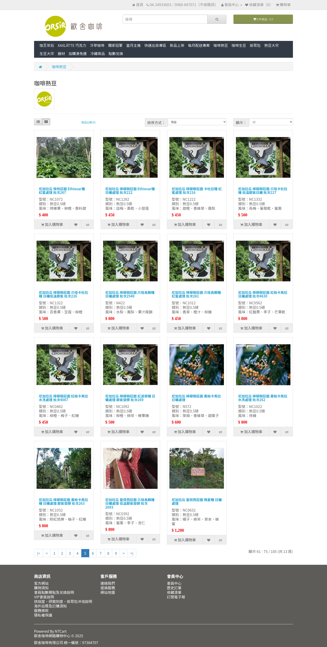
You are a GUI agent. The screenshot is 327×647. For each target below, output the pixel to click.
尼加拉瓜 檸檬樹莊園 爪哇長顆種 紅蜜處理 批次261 (196, 294)
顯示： (241, 122)
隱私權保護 (43, 615)
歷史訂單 (174, 587)
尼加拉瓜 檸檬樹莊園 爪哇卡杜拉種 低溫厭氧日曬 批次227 (262, 190)
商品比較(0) (88, 122)
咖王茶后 (47, 45)
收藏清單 (174, 592)
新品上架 (177, 45)
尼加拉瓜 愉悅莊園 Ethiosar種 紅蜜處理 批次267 (62, 190)
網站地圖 (108, 592)
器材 (61, 53)
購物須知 (41, 587)
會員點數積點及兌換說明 (54, 592)
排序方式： (156, 122)
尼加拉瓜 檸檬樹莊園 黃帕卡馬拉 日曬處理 (196, 398)
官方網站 (41, 583)
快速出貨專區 (155, 45)
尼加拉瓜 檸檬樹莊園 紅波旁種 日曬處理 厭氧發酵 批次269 (130, 398)
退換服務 (108, 587)
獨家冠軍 (115, 45)
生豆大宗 (47, 53)
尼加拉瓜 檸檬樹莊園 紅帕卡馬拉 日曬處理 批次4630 (262, 294)
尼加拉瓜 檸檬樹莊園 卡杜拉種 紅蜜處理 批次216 (197, 190)
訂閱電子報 (176, 597)
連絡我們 (108, 583)
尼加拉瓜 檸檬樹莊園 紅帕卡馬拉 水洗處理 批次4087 (63, 398)
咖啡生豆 (239, 45)
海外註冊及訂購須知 (50, 606)
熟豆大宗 (271, 45)
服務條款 (41, 610)
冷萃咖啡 (97, 45)
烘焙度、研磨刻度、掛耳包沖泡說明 (63, 601)
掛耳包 (255, 45)
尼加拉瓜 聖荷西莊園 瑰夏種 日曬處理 (197, 501)
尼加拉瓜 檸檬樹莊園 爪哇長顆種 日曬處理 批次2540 (130, 294)
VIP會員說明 (44, 597)
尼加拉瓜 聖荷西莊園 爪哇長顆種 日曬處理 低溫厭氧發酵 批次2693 (130, 503)
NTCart (61, 631)
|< (38, 553)
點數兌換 (116, 53)
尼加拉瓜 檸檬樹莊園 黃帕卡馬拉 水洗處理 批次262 (262, 398)
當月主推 (133, 45)
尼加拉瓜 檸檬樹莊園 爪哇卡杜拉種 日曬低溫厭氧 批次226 (63, 294)
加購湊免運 (78, 53)
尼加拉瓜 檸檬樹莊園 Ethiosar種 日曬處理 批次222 (130, 190)
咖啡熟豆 (220, 45)
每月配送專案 (199, 45)
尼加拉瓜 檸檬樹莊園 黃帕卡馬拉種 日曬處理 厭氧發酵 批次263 (63, 501)
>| (131, 553)
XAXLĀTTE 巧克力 (72, 45)
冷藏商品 (97, 53)
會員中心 (174, 583)
